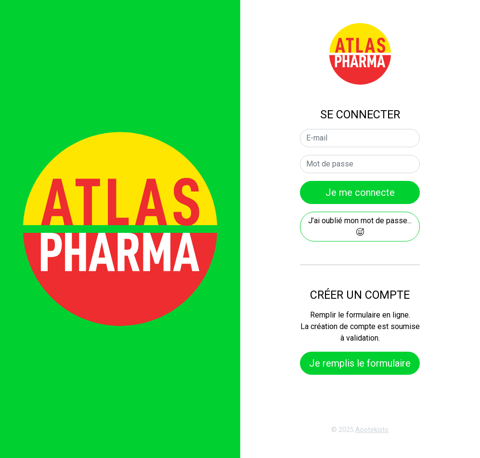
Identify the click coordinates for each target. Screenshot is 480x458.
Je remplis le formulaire (360, 363)
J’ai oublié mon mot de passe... (360, 226)
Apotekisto (372, 429)
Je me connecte (360, 192)
